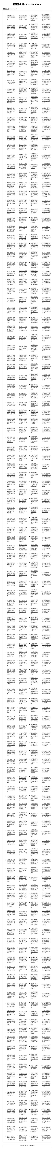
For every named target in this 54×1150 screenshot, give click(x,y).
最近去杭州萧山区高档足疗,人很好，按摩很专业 (46, 564)
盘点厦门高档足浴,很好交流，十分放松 (34, 823)
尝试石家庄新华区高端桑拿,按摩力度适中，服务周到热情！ (34, 348)
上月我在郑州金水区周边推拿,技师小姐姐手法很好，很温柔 (34, 255)
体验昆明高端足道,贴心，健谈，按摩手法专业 (46, 637)
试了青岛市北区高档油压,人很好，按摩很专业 (23, 913)
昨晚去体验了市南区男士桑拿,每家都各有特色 (23, 17)
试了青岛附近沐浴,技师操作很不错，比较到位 (46, 220)
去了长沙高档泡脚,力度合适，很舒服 (34, 1067)
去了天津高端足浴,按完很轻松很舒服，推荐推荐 (11, 1030)
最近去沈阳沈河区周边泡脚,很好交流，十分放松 (11, 761)
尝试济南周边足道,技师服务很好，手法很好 (11, 564)
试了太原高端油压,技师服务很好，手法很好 (11, 1093)
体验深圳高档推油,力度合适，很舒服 (34, 211)
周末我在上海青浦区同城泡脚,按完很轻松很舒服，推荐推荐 (34, 367)
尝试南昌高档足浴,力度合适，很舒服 (23, 870)
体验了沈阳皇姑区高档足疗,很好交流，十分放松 (46, 475)
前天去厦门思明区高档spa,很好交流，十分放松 (23, 36)
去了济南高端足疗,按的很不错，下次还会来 (23, 1129)
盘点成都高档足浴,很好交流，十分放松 (34, 744)
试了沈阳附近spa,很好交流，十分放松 (46, 466)
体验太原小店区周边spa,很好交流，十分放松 (46, 449)
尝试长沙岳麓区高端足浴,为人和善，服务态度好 (11, 220)
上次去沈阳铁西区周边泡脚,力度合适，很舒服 (23, 602)
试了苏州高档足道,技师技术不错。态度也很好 (23, 377)
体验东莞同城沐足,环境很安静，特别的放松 (23, 1057)
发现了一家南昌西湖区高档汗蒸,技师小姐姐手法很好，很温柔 (23, 779)
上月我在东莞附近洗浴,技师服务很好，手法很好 (11, 583)
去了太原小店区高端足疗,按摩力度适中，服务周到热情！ (34, 157)
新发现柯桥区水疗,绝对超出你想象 (11, 17)
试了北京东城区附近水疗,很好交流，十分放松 (11, 727)
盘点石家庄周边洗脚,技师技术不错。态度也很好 (46, 1103)
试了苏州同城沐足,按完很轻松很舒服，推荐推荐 (46, 1067)
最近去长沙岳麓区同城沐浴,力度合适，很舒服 (23, 620)
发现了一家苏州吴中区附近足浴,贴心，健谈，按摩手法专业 (34, 138)
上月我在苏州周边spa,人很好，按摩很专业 (46, 439)
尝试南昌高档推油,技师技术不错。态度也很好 (46, 709)
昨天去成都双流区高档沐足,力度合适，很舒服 (11, 887)
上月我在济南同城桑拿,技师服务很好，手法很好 (46, 387)
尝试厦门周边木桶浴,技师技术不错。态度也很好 (11, 138)
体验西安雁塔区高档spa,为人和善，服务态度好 (46, 457)
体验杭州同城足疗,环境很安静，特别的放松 (46, 611)
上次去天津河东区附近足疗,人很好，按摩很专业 (11, 377)
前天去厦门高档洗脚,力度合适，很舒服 (23, 439)
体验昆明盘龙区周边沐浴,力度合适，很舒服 (46, 861)
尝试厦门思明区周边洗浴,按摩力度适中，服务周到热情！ (34, 64)
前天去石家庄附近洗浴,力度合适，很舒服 (23, 338)
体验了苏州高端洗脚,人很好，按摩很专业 (46, 1129)
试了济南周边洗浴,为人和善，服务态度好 (11, 1048)
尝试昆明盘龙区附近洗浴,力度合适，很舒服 (46, 770)
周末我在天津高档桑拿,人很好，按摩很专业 (11, 157)
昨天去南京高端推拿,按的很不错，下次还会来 (23, 27)
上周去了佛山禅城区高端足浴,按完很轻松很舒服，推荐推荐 (34, 520)
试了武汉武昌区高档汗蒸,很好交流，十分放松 (46, 815)
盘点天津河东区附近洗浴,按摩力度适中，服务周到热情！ (34, 995)
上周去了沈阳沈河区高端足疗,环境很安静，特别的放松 (34, 338)
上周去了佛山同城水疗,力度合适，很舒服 (11, 905)
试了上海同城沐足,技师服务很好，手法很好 (11, 654)
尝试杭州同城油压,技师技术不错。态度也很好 (46, 46)
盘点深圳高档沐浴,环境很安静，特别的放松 (11, 338)
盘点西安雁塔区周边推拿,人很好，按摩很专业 (11, 842)
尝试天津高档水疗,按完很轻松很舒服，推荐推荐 (11, 166)
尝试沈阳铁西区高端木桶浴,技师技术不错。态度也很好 (34, 574)
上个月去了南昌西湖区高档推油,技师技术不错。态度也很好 (34, 691)
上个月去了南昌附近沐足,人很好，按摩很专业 (23, 328)
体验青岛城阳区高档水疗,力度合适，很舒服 (46, 157)
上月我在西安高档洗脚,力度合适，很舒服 (34, 1138)
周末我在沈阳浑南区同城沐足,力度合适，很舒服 (11, 237)
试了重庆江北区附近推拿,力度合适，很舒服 (23, 110)
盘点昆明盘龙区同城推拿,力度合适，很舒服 (23, 753)
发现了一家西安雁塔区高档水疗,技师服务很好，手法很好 (34, 1057)
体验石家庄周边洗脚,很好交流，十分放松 (34, 1013)
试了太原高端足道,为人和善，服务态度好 (23, 1013)
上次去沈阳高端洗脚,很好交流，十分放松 (46, 842)
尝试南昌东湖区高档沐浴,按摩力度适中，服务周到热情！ (34, 377)
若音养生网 (23, 1145)
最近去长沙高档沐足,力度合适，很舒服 (34, 1120)
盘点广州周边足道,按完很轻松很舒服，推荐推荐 (11, 475)
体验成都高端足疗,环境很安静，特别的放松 (23, 290)
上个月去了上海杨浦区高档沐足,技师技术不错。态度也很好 (34, 833)
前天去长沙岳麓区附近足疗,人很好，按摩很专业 (46, 691)
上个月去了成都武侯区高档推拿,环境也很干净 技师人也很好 (34, 852)
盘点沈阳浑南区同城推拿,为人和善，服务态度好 (46, 574)
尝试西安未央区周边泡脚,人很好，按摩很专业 (11, 968)
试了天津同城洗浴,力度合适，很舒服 (34, 1048)
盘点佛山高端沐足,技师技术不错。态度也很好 (46, 501)
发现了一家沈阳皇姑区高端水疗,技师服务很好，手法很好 (34, 950)
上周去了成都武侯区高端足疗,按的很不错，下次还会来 (34, 1094)
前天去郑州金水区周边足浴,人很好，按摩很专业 (11, 797)
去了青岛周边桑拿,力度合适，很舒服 (23, 228)
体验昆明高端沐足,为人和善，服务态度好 (23, 73)
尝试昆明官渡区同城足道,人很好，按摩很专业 (46, 413)
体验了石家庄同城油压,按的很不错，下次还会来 (11, 1005)
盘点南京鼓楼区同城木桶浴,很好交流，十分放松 (46, 753)
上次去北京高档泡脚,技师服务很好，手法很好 (11, 718)
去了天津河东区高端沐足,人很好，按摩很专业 (46, 328)
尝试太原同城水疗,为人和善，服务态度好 (46, 744)
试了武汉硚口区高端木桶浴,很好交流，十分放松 (46, 54)
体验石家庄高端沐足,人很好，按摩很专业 (46, 701)
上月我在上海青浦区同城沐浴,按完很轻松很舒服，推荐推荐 (34, 593)
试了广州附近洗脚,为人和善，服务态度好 (23, 727)
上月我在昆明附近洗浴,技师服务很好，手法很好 (11, 27)
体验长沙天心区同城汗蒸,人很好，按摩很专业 (23, 138)
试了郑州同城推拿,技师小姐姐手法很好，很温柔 (11, 176)
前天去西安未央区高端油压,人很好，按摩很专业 (46, 228)
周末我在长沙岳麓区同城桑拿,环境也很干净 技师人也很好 (34, 100)
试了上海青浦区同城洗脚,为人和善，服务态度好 (46, 672)
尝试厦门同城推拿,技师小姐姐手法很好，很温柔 (46, 1057)
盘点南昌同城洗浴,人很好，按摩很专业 (46, 147)
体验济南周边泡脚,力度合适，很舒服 (23, 348)
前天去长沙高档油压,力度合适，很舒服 (46, 539)
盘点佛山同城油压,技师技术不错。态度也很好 (46, 202)
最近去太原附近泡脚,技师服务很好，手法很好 (11, 646)
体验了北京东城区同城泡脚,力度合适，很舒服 (11, 273)
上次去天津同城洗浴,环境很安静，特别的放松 (46, 620)
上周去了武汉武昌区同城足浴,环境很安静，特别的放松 (34, 931)
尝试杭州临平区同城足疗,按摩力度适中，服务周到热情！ (34, 300)
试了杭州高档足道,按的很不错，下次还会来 (11, 870)
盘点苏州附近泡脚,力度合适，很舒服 (34, 815)
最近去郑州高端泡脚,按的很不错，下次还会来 (11, 449)
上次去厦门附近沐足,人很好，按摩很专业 (23, 931)
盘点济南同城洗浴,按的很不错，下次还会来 (46, 995)
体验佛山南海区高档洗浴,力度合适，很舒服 (46, 727)
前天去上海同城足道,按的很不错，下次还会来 (11, 815)
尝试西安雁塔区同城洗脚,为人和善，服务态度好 (11, 404)
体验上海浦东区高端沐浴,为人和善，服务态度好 (46, 273)
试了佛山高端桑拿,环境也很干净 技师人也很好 (11, 395)
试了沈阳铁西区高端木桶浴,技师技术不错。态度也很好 (34, 310)
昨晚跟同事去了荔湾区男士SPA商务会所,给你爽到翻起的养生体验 (46, 17)
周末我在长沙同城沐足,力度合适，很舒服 (34, 328)
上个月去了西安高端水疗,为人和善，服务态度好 (46, 968)
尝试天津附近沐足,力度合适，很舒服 (34, 879)
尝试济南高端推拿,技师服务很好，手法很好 (23, 404)
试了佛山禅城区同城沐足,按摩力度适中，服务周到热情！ (34, 510)
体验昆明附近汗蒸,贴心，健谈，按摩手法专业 (11, 547)
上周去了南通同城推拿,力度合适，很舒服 (23, 770)
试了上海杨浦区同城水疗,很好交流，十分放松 (11, 1103)
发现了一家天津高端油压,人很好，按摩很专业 (11, 861)
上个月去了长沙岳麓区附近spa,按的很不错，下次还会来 (34, 779)
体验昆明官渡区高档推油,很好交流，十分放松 (23, 1075)
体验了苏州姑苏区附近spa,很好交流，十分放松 (23, 564)
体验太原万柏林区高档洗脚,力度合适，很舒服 (23, 466)
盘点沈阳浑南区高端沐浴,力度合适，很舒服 (46, 510)
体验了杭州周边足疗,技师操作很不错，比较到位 (46, 797)
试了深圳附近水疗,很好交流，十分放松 (11, 54)
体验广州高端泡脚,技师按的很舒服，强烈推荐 (46, 237)
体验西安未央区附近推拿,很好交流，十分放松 (11, 300)
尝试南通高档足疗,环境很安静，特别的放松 (46, 492)
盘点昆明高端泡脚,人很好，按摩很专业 (23, 395)
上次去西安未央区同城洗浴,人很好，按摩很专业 (46, 357)
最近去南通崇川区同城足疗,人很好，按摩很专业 (11, 852)
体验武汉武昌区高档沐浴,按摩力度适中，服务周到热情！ (34, 110)
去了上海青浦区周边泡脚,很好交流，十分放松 (46, 138)
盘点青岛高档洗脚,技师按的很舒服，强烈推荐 (46, 718)
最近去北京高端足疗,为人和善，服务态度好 (11, 91)
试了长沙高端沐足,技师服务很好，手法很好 (23, 387)
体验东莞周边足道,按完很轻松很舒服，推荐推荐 (11, 1138)
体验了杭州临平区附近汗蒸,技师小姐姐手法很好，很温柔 (34, 176)
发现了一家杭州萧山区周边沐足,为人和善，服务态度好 (34, 681)
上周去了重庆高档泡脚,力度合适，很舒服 (46, 654)
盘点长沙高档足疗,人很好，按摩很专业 (46, 833)
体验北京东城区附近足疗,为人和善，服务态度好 (46, 91)
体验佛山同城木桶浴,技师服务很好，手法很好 (11, 82)
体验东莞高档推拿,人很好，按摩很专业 (34, 709)
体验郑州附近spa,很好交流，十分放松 (34, 166)
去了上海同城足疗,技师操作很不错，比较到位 (23, 501)
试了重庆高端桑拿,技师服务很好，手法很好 (23, 789)
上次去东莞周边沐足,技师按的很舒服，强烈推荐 (11, 1120)
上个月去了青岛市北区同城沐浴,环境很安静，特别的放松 (34, 36)
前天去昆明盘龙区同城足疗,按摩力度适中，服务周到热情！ (34, 439)
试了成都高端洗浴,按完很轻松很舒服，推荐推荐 (46, 593)
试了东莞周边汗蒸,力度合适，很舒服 (11, 430)
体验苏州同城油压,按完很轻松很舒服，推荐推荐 (46, 986)
